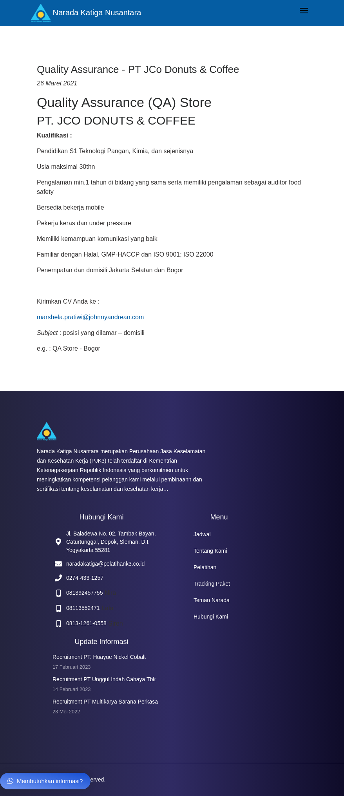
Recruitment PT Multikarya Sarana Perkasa (105, 701)
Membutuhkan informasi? (45, 780)
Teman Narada (212, 600)
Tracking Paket (212, 584)
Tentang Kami (210, 551)
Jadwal (202, 534)
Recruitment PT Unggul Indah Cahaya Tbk (104, 679)
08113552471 (83, 608)
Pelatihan (205, 567)
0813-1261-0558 (86, 623)
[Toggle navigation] (304, 11)
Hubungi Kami (211, 616)
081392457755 (84, 593)
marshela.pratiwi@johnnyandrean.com (90, 317)
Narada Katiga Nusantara (86, 13)
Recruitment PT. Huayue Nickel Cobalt (99, 657)
